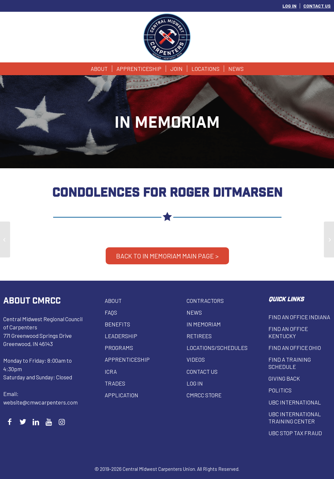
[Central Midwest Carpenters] (167, 37)
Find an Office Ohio (294, 347)
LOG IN (289, 5)
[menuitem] (289, 5)
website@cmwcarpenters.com (40, 402)
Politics (280, 390)
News (194, 312)
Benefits (117, 324)
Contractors (205, 300)
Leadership (121, 336)
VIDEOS (196, 359)
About (113, 300)
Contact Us (202, 371)
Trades (115, 383)
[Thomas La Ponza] (5, 239)
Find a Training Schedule (289, 363)
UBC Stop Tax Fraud (295, 433)
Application (121, 395)
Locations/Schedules (217, 347)
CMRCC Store (204, 395)
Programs (119, 347)
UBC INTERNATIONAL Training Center (294, 417)
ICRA (111, 371)
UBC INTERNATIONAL (294, 402)
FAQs (111, 312)
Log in (195, 383)
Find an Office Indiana (299, 317)
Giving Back (284, 378)
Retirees (199, 336)
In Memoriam (204, 324)
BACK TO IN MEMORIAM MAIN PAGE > (167, 256)
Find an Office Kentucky (288, 332)
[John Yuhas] (329, 239)
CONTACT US (317, 5)
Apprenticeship (127, 359)
